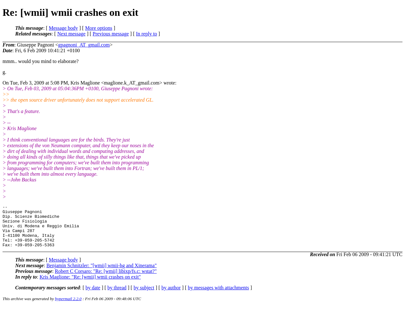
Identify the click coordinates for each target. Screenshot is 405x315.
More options (98, 28)
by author (171, 296)
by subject (144, 296)
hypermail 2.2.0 (68, 307)
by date (92, 296)
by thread (117, 296)
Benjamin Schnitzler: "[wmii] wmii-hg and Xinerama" (102, 274)
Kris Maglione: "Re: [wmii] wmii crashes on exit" (90, 285)
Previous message (111, 33)
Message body (63, 28)
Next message (71, 33)
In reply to (146, 33)
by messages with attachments (218, 296)
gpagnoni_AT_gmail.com (84, 44)
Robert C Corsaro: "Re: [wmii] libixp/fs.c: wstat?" (106, 279)
